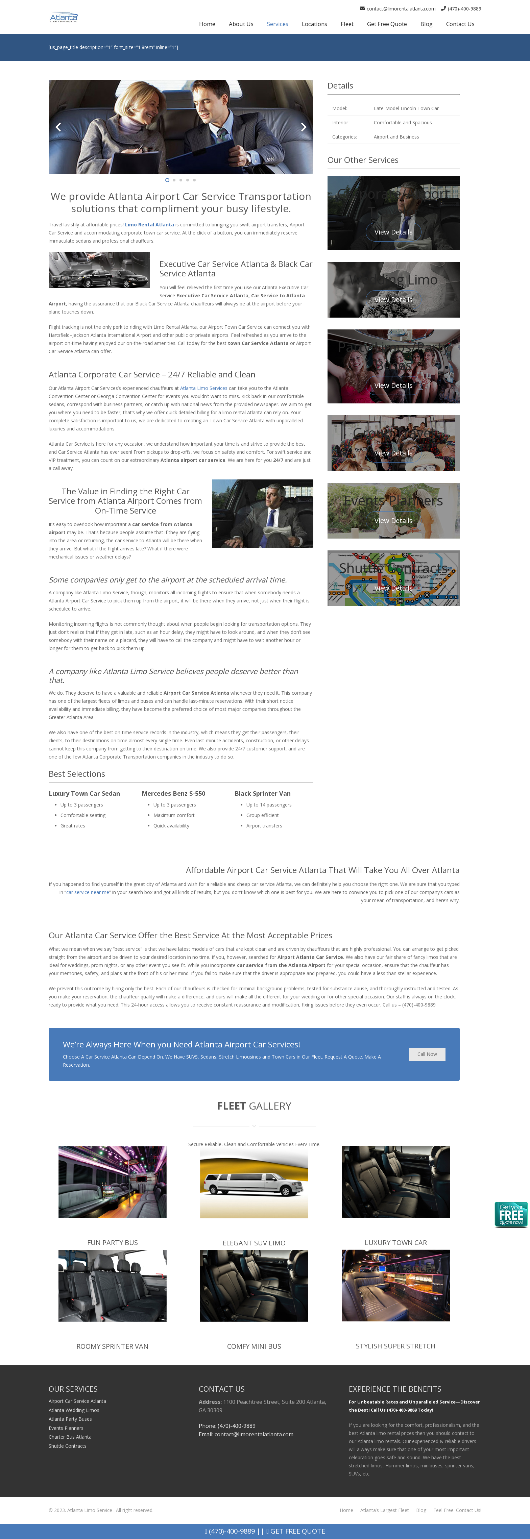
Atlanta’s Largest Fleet (384, 1510)
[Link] (64, 17)
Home (346, 1510)
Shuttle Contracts (68, 1446)
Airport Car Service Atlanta (77, 1401)
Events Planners (66, 1428)
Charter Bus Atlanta (70, 1437)
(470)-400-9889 (230, 1531)
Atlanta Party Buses (70, 1419)
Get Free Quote (295, 1531)
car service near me (87, 892)
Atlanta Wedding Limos (74, 1410)
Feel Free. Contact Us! (457, 1510)
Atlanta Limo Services (203, 388)
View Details (394, 232)
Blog (421, 1510)
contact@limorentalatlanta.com (254, 1434)
